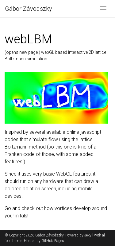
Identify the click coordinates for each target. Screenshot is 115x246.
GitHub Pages (52, 241)
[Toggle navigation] (103, 9)
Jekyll (88, 235)
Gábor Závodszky (28, 8)
